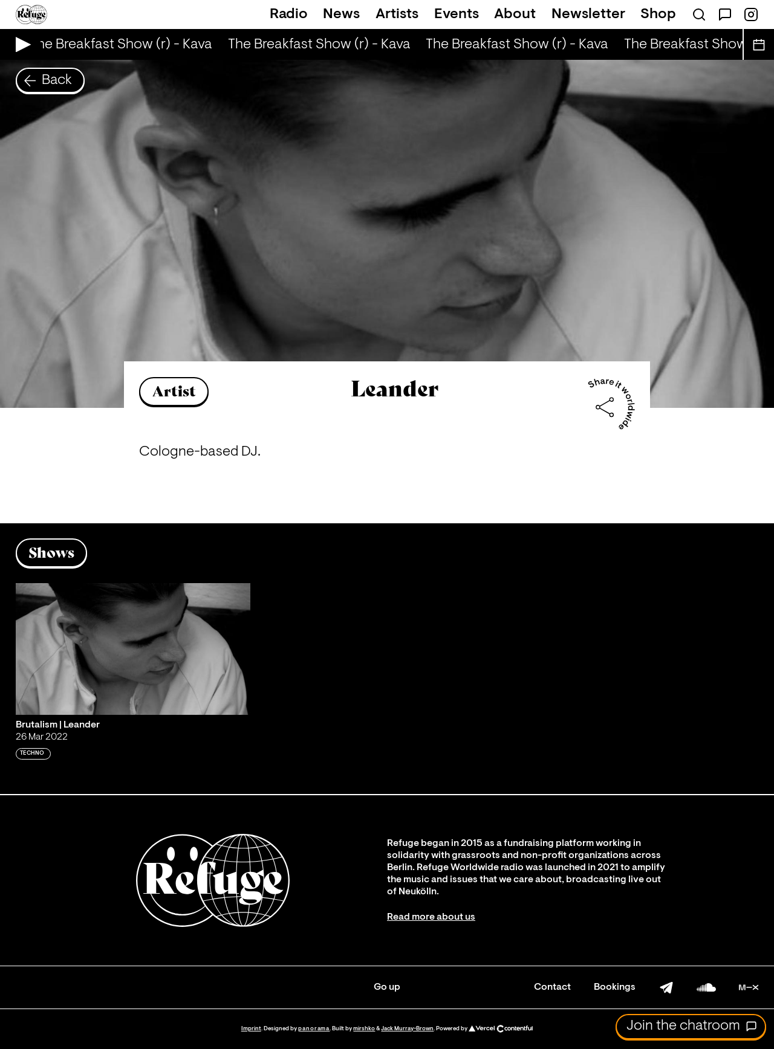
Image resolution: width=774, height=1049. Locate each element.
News (341, 14)
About (515, 14)
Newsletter (588, 14)
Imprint (251, 1028)
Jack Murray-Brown (407, 1028)
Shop (658, 14)
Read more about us (431, 917)
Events (456, 14)
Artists (397, 14)
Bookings (615, 987)
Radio (289, 14)
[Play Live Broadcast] (20, 44)
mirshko (364, 1028)
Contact (552, 987)
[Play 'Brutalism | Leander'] (133, 649)
